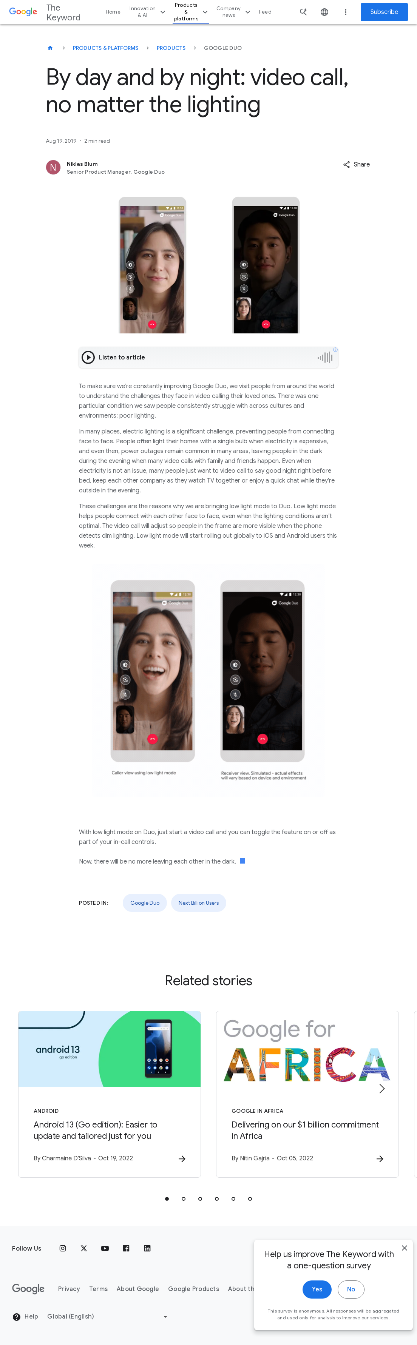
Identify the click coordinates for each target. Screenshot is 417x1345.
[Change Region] (108, 1317)
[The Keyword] (50, 48)
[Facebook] (126, 1249)
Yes (306, 1296)
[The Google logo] (28, 1289)
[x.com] (84, 1249)
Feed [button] (265, 12)
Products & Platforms (106, 48)
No (340, 1296)
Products (171, 48)
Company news (234, 12)
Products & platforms (192, 12)
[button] (356, 164)
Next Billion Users (199, 902)
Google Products (193, 1289)
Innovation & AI (148, 12)
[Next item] (381, 1088)
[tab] (167, 1199)
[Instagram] (63, 1249)
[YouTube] (105, 1249)
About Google (138, 1289)
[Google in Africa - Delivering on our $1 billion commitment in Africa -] (307, 1094)
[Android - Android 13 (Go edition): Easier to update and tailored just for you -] (110, 1094)
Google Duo (144, 902)
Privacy (69, 1289)
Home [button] (113, 12)
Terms (98, 1289)
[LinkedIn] (147, 1249)
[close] (393, 1254)
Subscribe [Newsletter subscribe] (384, 12)
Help (25, 1317)
